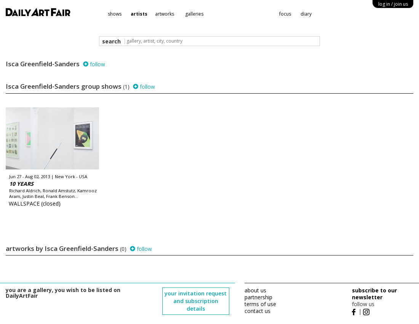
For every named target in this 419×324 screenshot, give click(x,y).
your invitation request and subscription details (196, 301)
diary (306, 14)
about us (255, 290)
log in (393, 4)
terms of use (260, 304)
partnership (258, 297)
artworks (164, 14)
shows (115, 14)
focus (285, 14)
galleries (194, 14)
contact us (257, 310)
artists (139, 14)
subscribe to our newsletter (374, 294)
